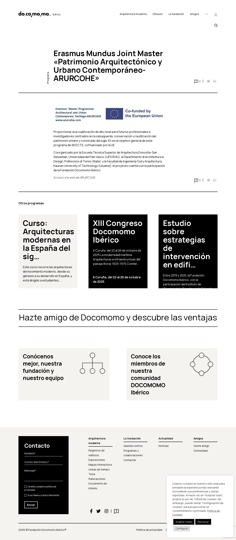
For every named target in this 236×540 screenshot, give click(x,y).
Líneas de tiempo (99, 469)
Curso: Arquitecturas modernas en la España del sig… (48, 239)
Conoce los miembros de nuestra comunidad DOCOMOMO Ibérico (148, 374)
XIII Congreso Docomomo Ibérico (118, 231)
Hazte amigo (201, 446)
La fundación (176, 14)
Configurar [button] (182, 528)
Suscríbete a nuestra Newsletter (42, 495)
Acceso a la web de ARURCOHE (74, 178)
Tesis (91, 474)
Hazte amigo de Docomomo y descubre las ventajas (118, 317)
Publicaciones (96, 479)
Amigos (194, 14)
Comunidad (201, 450)
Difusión (158, 14)
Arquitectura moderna (133, 14)
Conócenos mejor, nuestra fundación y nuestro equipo (43, 367)
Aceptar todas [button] (184, 521)
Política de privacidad (149, 530)
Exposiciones (96, 460)
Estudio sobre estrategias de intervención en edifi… (186, 244)
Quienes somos (133, 446)
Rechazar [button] (203, 521)
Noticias (164, 446)
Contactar (130, 460)
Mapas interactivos (100, 464)
